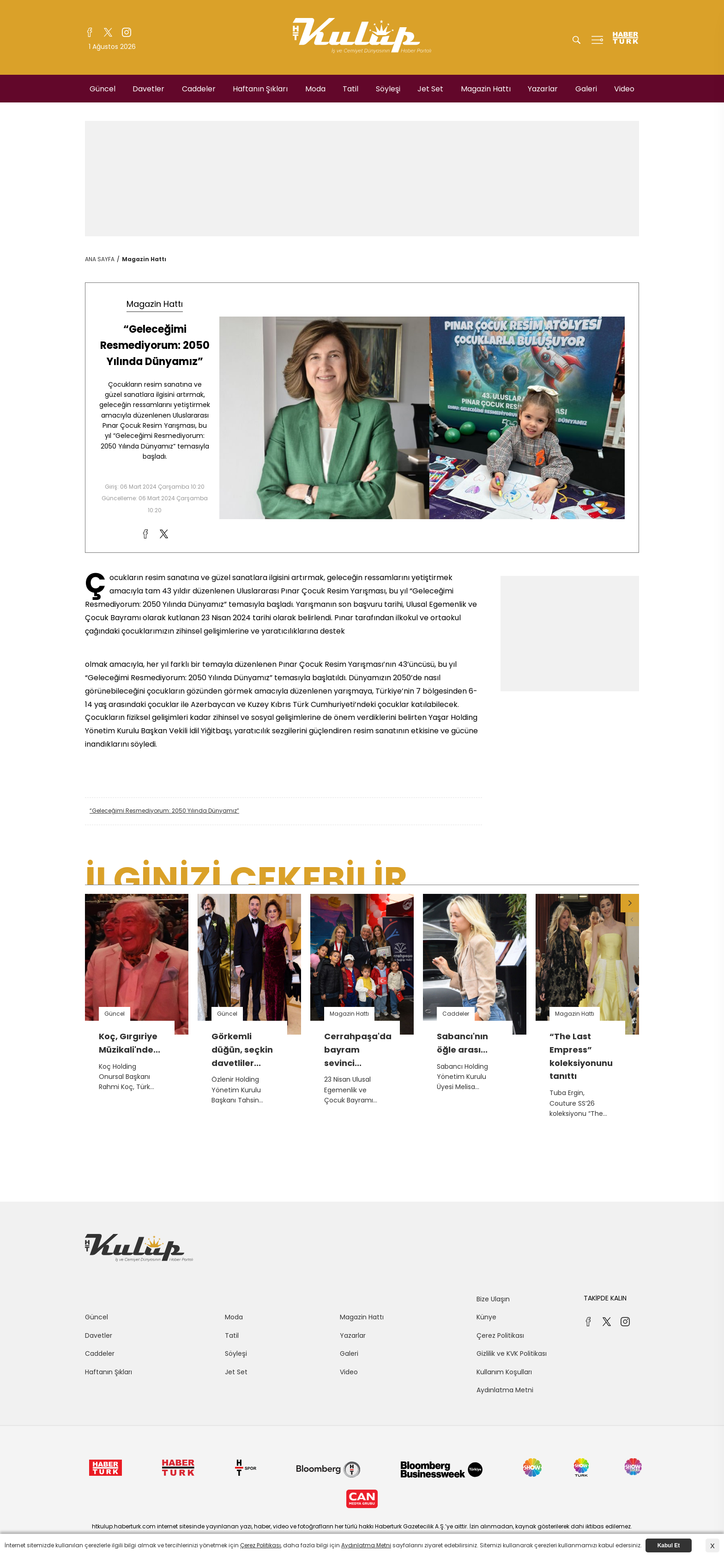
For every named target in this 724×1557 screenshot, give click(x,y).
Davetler (148, 89)
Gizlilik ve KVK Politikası (512, 1353)
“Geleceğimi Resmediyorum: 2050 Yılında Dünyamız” (164, 810)
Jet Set (430, 89)
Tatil (350, 89)
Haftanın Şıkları (260, 89)
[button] (630, 903)
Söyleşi (388, 89)
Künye (486, 1317)
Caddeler (199, 89)
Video (624, 89)
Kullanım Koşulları (504, 1372)
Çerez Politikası (500, 1335)
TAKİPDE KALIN (605, 1298)
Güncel (102, 89)
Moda (315, 89)
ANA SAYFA (100, 259)
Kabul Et (669, 1545)
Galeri (586, 89)
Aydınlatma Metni (505, 1390)
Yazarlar (543, 89)
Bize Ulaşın (493, 1299)
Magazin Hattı (486, 89)
